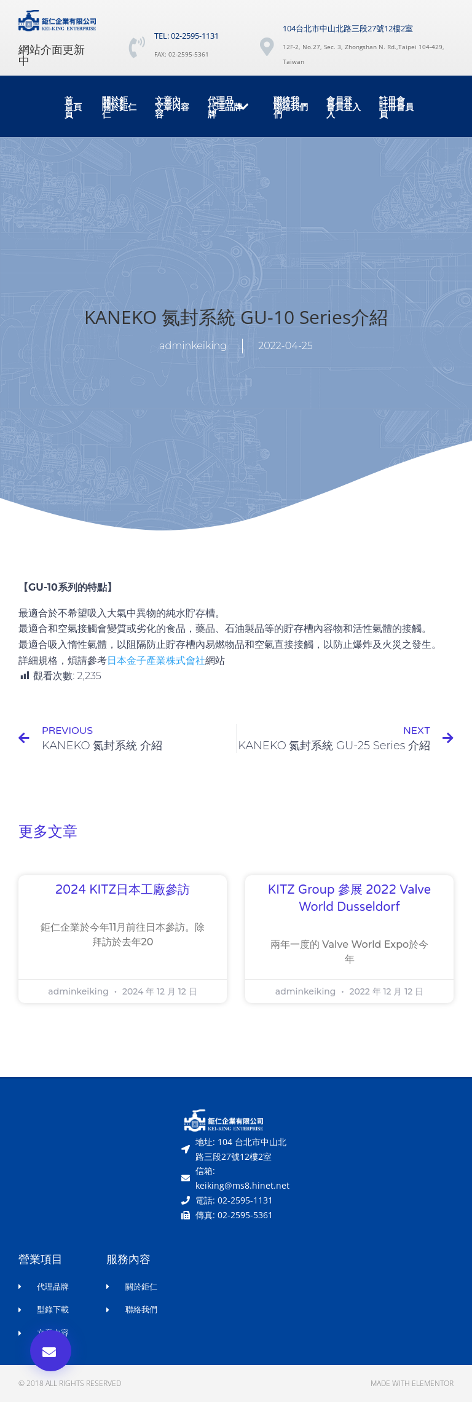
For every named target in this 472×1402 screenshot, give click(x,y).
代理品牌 (228, 107)
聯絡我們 (286, 107)
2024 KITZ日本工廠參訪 (122, 890)
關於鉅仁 (115, 107)
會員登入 (339, 107)
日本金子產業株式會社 (156, 660)
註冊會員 (392, 107)
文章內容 (168, 107)
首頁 (69, 107)
